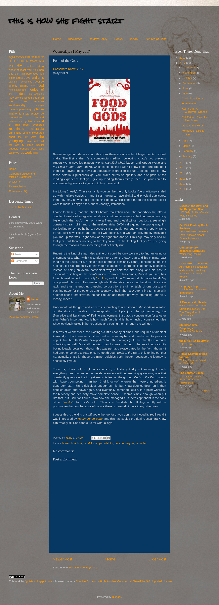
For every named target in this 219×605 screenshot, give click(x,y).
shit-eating (15, 132)
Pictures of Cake (155, 39)
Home (57, 39)
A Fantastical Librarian (193, 302)
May (185, 93)
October (188, 78)
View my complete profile (24, 317)
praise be (37, 113)
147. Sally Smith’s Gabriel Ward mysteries (193, 214)
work (28, 152)
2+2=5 (20, 57)
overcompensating (20, 109)
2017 (182, 62)
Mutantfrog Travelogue (193, 263)
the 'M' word (27, 137)
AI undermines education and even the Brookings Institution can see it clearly (193, 271)
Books (118, 39)
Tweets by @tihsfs (20, 207)
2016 (182, 162)
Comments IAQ (18, 191)
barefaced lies (35, 73)
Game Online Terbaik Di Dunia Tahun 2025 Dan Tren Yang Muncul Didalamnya (192, 310)
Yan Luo (101, 278)
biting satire (16, 77)
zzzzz (35, 153)
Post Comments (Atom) (83, 567)
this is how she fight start (65, 20)
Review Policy (98, 39)
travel (29, 141)
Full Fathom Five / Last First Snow (195, 119)
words (19, 152)
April (186, 140)
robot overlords (33, 124)
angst (12, 69)
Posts (16, 254)
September (190, 83)
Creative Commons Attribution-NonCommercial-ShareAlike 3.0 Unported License (124, 581)
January (188, 156)
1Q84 (12, 57)
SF (19, 65)
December (189, 67)
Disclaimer (75, 39)
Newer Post (62, 559)
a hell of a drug (34, 66)
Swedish (67, 402)
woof (12, 152)
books (65, 443)
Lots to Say (185, 344)
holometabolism (17, 89)
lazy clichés (16, 97)
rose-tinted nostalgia (26, 128)
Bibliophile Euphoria (190, 331)
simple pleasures (33, 132)
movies (40, 105)
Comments (19, 260)
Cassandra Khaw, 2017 (68, 69)
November (189, 72)
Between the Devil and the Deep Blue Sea (193, 207)
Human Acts (189, 103)
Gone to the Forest (193, 125)
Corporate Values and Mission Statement (22, 175)
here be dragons (124, 443)
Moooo (33, 61)
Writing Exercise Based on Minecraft (192, 362)
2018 (182, 57)
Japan (134, 39)
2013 (182, 178)
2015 (182, 168)
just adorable (36, 94)
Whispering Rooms (190, 253)
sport (12, 136)
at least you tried (27, 69)
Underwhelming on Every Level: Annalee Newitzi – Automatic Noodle (193, 235)
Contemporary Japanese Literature (192, 249)
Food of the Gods (192, 98)
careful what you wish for (98, 443)
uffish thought (35, 145)
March (187, 145)
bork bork (76, 443)
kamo (69, 437)
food (40, 85)
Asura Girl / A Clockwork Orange (194, 110)
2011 (182, 188)
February (188, 151)
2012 (182, 183)
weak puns (37, 148)
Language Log (188, 286)
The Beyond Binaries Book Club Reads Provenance (191, 379)
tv (23, 144)
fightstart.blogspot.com (38, 581)
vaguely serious (19, 148)
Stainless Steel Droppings (188, 326)
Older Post (157, 559)
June (186, 88)
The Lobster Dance (191, 372)
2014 (182, 173)
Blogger (116, 596)
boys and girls (34, 77)
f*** (33, 85)
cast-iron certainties (20, 81)
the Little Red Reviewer (194, 340)
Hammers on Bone (90, 418)
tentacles (141, 443)
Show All (206, 391)
